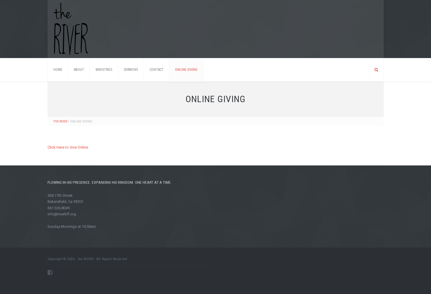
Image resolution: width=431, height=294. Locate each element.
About (79, 70)
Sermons (131, 70)
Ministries (104, 70)
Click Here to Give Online (68, 147)
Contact (156, 70)
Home (57, 70)
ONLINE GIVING (186, 70)
